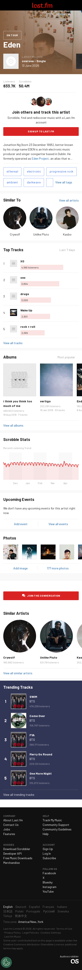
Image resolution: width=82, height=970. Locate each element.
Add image (20, 568)
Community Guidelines (57, 829)
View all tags (63, 182)
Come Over (37, 716)
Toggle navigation (5, 5)
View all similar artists (17, 673)
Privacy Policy (12, 932)
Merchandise (11, 862)
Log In (47, 853)
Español (34, 907)
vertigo (45, 401)
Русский (49, 911)
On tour (12, 35)
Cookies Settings (50, 932)
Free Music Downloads (17, 858)
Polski (19, 911)
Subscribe (49, 858)
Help (46, 834)
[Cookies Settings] (6, 962)
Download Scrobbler (16, 849)
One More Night (41, 773)
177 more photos (58, 568)
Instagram (49, 887)
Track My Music (52, 820)
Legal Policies (30, 932)
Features (9, 834)
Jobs (6, 829)
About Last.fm (13, 820)
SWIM (33, 696)
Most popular (66, 357)
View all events (58, 524)
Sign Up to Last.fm (41, 131)
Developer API (12, 853)
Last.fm (42, 5)
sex (23, 277)
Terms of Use (64, 928)
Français (48, 907)
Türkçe (7, 916)
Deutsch (21, 907)
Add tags (49, 182)
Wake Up (26, 310)
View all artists (69, 200)
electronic (34, 171)
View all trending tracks (18, 794)
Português (33, 911)
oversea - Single (34, 61)
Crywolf (15, 234)
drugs (24, 294)
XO (22, 261)
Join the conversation (43, 595)
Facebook (49, 873)
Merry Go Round (41, 754)
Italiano (62, 907)
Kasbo (67, 234)
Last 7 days (67, 250)
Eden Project (40, 158)
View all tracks (13, 343)
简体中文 (21, 916)
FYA (32, 735)
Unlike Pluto (41, 234)
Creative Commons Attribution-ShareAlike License (33, 944)
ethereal (12, 171)
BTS (32, 701)
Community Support (56, 825)
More (76, 263)
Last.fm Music (12, 936)
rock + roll (27, 326)
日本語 (7, 911)
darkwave (34, 182)
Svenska (63, 911)
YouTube (48, 891)
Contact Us (11, 825)
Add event (21, 524)
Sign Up (48, 849)
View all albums (13, 425)
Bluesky (47, 882)
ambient (12, 182)
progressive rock (61, 171)
